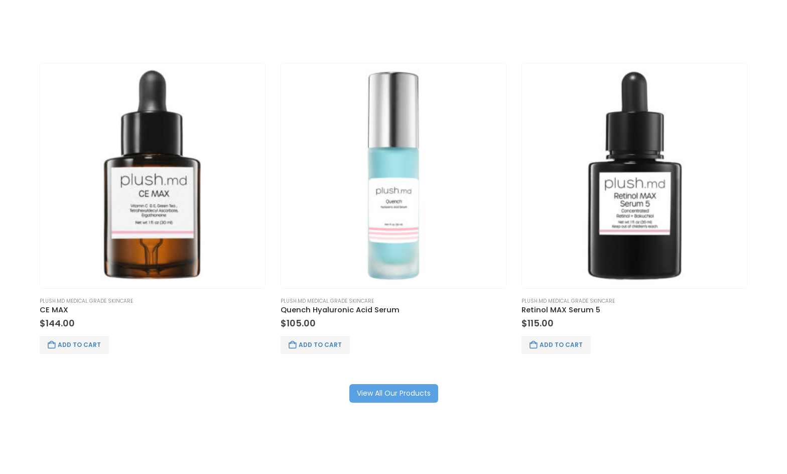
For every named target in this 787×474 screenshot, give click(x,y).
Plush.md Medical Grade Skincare (86, 301)
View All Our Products (394, 393)
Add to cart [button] (79, 344)
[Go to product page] (152, 175)
